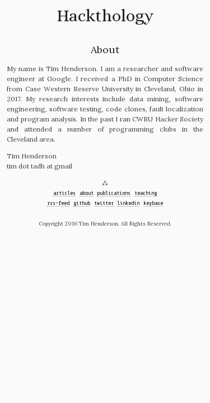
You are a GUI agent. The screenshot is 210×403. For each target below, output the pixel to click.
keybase (153, 203)
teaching (145, 193)
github (81, 203)
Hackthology (105, 15)
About (105, 49)
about (87, 193)
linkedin (128, 203)
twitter (104, 203)
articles (64, 193)
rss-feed (58, 203)
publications (113, 193)
